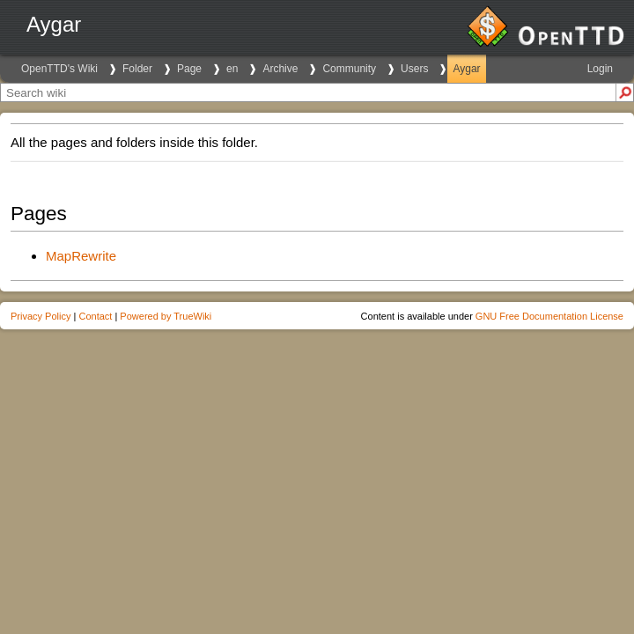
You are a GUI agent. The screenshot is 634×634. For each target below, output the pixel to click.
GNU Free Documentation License (549, 316)
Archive (280, 69)
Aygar (466, 69)
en (232, 69)
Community (349, 69)
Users (414, 69)
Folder (137, 69)
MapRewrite (81, 255)
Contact (95, 316)
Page (189, 69)
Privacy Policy (40, 316)
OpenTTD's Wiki (59, 69)
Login (600, 69)
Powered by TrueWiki (165, 316)
